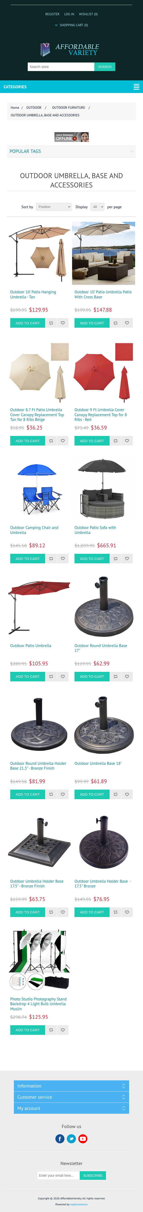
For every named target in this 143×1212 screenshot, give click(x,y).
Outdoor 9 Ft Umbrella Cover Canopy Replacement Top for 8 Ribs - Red (100, 414)
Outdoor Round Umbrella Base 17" (100, 648)
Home (15, 107)
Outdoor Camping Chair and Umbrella (34, 530)
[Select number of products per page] (97, 207)
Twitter (71, 1138)
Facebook (59, 1138)
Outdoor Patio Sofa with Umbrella (95, 530)
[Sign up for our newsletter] (58, 1175)
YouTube (82, 1138)
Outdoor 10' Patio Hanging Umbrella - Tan (33, 294)
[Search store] (61, 66)
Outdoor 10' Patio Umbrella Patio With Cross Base (103, 294)
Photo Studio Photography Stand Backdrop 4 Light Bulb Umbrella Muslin (38, 1004)
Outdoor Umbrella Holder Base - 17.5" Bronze (102, 884)
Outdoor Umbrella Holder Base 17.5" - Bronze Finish (37, 884)
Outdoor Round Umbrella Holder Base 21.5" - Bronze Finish (38, 766)
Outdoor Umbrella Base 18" (98, 763)
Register (52, 14)
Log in (69, 14)
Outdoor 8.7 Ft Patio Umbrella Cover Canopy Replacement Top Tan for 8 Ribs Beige (37, 414)
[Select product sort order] (53, 207)
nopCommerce (79, 1204)
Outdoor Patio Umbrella (30, 645)
